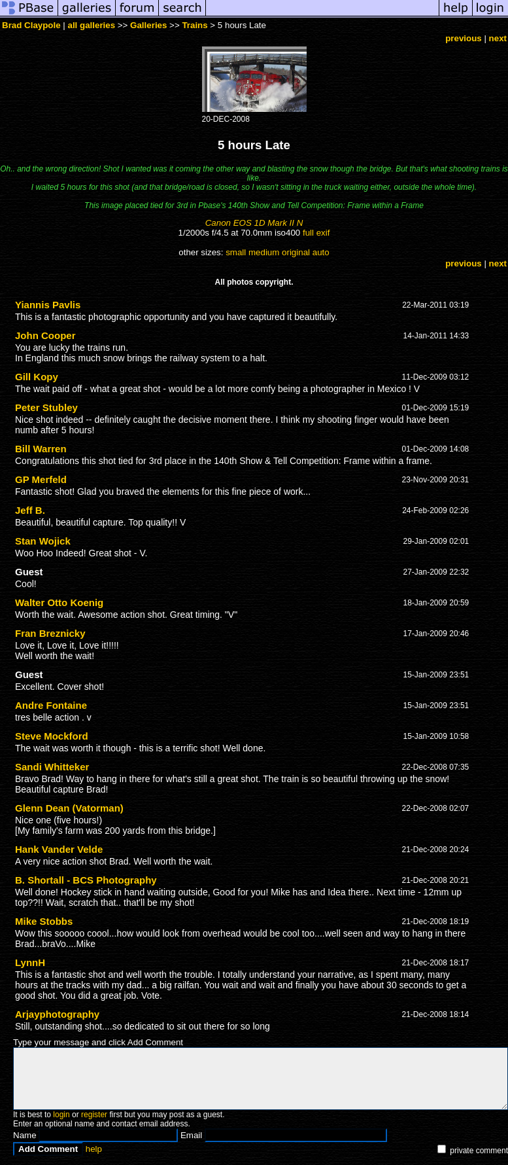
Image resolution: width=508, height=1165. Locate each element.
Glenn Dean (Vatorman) (69, 808)
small (236, 252)
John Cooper (45, 335)
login (61, 1114)
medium (263, 252)
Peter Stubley (46, 407)
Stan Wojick (43, 541)
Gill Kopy (36, 376)
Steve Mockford (51, 736)
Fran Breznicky (50, 633)
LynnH (30, 962)
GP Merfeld (41, 479)
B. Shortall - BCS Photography (86, 880)
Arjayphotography (57, 1014)
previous (463, 38)
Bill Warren (41, 448)
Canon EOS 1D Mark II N (254, 223)
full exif (316, 233)
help (94, 1149)
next (498, 38)
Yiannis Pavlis (47, 304)
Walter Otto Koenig (59, 602)
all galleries (92, 25)
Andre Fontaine (51, 705)
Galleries (148, 25)
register (94, 1114)
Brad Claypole (31, 25)
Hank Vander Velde (59, 849)
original (296, 252)
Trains (194, 25)
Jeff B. (30, 510)
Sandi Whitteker (52, 766)
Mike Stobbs (44, 921)
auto (321, 252)
